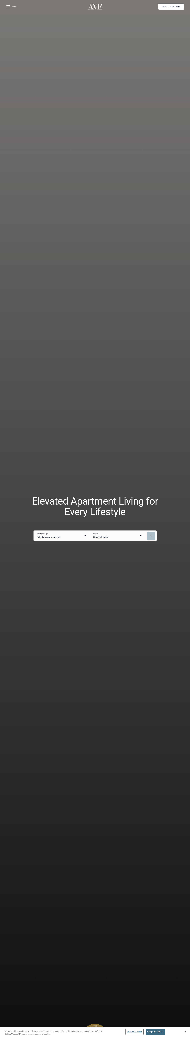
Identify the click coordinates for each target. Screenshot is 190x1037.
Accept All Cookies (155, 1031)
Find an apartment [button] (171, 7)
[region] (95, 1032)
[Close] (185, 1032)
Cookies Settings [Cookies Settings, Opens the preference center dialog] (134, 1031)
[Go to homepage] (95, 6)
